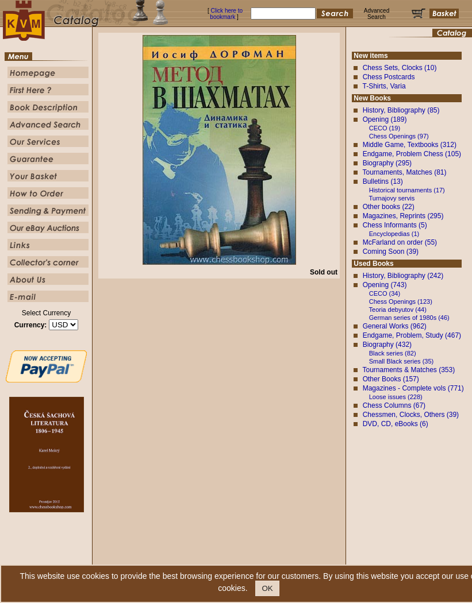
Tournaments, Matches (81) (404, 172)
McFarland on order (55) (400, 242)
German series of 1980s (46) (409, 317)
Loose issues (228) (396, 396)
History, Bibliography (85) (401, 110)
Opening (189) (385, 119)
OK (267, 588)
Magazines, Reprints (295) (403, 216)
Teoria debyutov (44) (398, 309)
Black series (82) (392, 353)
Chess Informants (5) (395, 225)
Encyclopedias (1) (394, 233)
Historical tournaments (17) (407, 190)
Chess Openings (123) (400, 301)
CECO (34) (384, 293)
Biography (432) (387, 345)
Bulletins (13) (383, 181)
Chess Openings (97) (399, 136)
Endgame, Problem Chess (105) (412, 154)
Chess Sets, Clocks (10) (400, 68)
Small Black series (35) (401, 361)
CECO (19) (384, 128)
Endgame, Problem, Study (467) (412, 335)
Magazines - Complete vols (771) (413, 388)
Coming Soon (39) (391, 252)
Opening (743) (385, 285)
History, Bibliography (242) (403, 276)
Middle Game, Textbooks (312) (409, 145)
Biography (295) (387, 163)
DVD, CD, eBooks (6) (395, 424)
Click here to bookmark (226, 13)
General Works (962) (395, 326)
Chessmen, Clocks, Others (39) (411, 415)
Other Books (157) (391, 379)
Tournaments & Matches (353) (408, 370)
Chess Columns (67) (394, 405)
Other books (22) (389, 207)
